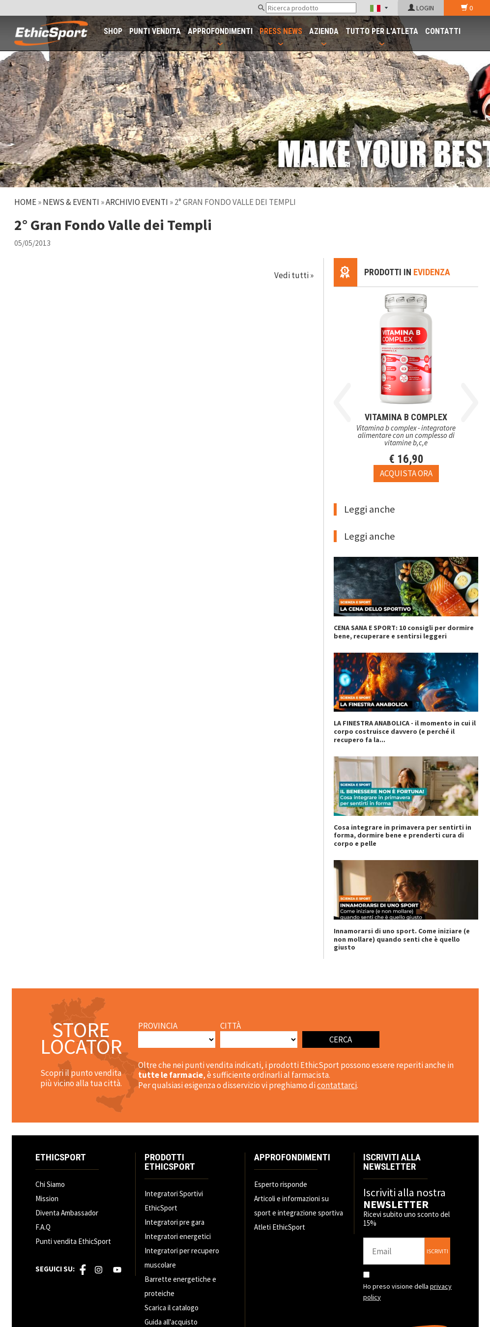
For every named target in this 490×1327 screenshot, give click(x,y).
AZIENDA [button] (324, 31)
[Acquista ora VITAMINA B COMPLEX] (406, 473)
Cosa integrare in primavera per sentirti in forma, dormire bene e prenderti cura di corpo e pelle (402, 835)
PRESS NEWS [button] (280, 31)
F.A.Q (43, 1227)
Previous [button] (342, 402)
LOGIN (421, 7)
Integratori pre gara (174, 1222)
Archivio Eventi (137, 202)
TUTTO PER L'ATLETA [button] (382, 31)
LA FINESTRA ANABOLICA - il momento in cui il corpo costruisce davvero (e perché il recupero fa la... (405, 731)
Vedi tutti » (294, 275)
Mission (46, 1198)
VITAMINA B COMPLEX (406, 417)
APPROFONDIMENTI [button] (220, 31)
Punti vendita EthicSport (73, 1241)
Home (25, 202)
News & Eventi (71, 202)
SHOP (113, 31)
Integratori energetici (177, 1236)
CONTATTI (443, 31)
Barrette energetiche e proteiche (180, 1286)
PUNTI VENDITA (155, 31)
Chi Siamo (50, 1184)
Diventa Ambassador (66, 1212)
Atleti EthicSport (279, 1227)
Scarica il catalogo (171, 1307)
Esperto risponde (280, 1184)
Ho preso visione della (407, 1291)
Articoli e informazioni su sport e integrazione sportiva (298, 1205)
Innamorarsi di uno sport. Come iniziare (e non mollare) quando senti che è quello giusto (402, 939)
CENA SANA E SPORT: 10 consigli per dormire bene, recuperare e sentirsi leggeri (404, 631)
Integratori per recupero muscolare (181, 1257)
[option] (406, 384)
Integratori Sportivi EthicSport (173, 1200)
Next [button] (469, 402)
